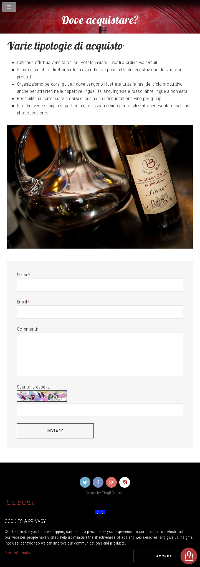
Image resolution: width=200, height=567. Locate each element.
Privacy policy (20, 501)
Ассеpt (164, 556)
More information (19, 553)
